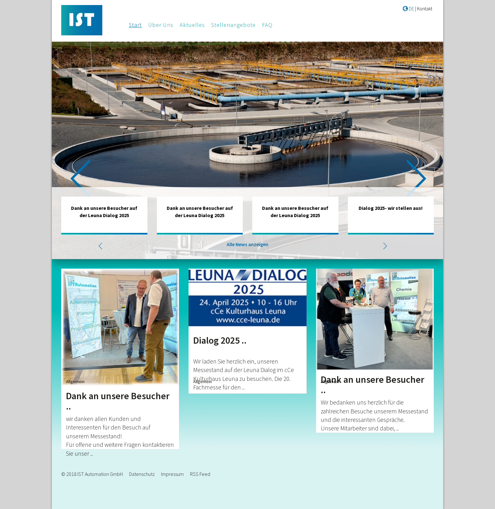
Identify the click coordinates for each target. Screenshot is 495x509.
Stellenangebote (233, 24)
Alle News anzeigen (247, 244)
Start (135, 24)
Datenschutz (142, 474)
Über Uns (160, 24)
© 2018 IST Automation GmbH (92, 474)
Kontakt (424, 8)
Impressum (172, 474)
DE (408, 8)
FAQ (267, 24)
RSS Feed (200, 474)
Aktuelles (192, 24)
